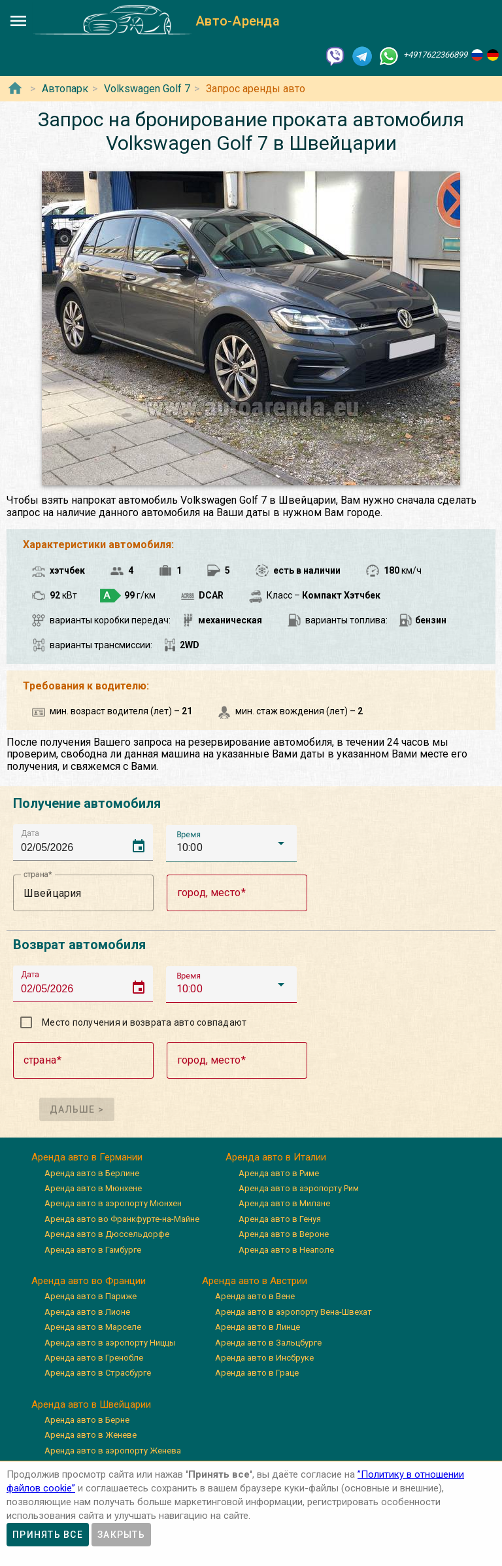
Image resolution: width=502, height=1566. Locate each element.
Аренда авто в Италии (276, 1157)
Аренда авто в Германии (86, 1157)
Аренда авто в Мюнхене (93, 1188)
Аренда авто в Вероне (284, 1234)
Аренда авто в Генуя (280, 1219)
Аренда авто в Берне (86, 1420)
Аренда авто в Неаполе (286, 1250)
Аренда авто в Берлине (91, 1173)
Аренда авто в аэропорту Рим (299, 1188)
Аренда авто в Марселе (92, 1327)
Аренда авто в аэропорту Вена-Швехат (293, 1312)
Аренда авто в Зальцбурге (268, 1343)
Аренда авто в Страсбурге (97, 1373)
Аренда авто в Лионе (87, 1312)
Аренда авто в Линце (257, 1327)
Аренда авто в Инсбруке (264, 1358)
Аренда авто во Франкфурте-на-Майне (121, 1219)
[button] (231, 843)
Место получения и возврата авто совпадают (144, 1022)
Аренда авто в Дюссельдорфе (106, 1234)
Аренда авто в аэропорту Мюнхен (113, 1203)
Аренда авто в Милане (284, 1203)
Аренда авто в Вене (255, 1296)
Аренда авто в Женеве (90, 1435)
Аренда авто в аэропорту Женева (112, 1450)
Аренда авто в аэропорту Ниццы (110, 1343)
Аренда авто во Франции (88, 1281)
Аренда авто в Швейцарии (91, 1404)
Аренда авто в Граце (257, 1373)
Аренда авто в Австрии (254, 1281)
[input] (87, 842)
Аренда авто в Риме (279, 1173)
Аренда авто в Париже (90, 1296)
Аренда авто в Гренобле (93, 1358)
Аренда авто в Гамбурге (92, 1250)
